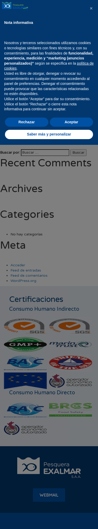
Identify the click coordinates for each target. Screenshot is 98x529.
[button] (91, 392)
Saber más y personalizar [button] (49, 518)
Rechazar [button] (27, 506)
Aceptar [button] (71, 506)
